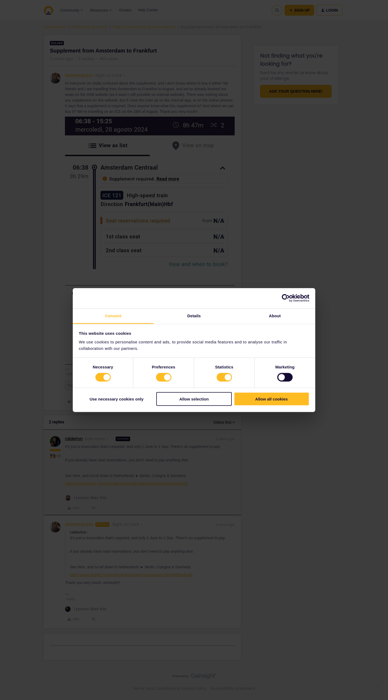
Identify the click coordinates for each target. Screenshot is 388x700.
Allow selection (194, 398)
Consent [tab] (113, 315)
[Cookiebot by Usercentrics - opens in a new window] (285, 298)
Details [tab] (194, 315)
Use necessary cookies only (116, 398)
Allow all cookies (271, 398)
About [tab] (275, 315)
